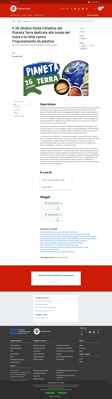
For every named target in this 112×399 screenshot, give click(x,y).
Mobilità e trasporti (38, 359)
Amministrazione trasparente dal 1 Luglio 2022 (65, 376)
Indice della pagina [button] (18, 101)
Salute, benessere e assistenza (64, 356)
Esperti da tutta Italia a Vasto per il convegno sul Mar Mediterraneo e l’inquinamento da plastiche (68, 238)
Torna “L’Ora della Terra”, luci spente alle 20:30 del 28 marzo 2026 (59, 245)
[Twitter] (70, 9)
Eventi (81, 361)
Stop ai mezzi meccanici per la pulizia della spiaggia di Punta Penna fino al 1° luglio (64, 247)
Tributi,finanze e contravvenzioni (65, 351)
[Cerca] (100, 8)
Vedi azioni (83, 32)
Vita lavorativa (37, 351)
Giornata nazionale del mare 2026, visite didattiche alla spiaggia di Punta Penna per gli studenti (68, 236)
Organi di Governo (15, 345)
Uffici (11, 351)
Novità (19, 21)
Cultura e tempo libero (39, 348)
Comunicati (26, 21)
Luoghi (81, 359)
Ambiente (58, 354)
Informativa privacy (61, 380)
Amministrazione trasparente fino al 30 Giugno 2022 (66, 371)
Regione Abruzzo (14, 2)
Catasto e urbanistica (38, 356)
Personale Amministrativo (17, 359)
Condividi (83, 28)
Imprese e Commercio (39, 354)
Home (13, 21)
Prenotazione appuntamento (40, 370)
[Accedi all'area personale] (94, 2)
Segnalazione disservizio (39, 373)
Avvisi (81, 351)
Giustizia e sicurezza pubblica (64, 348)
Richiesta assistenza (38, 379)
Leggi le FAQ (36, 376)
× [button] (110, 382)
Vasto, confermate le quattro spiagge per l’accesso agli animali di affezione (62, 243)
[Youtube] (74, 9)
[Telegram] (82, 9)
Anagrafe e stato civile (39, 345)
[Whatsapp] (86, 9)
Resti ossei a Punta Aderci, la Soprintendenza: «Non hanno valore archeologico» (63, 241)
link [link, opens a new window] (71, 389)
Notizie (81, 345)
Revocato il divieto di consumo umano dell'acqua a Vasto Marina (59, 232)
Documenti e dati (14, 362)
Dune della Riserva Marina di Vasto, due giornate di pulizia (57, 251)
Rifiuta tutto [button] (62, 392)
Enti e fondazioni (14, 354)
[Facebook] (66, 9)
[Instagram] (78, 9)
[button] (56, 396)
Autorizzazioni (60, 359)
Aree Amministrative (15, 348)
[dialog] (56, 389)
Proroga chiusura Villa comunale (49, 249)
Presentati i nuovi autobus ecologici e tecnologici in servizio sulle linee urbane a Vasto (65, 234)
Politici (12, 356)
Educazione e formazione (62, 345)
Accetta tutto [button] (50, 393)
